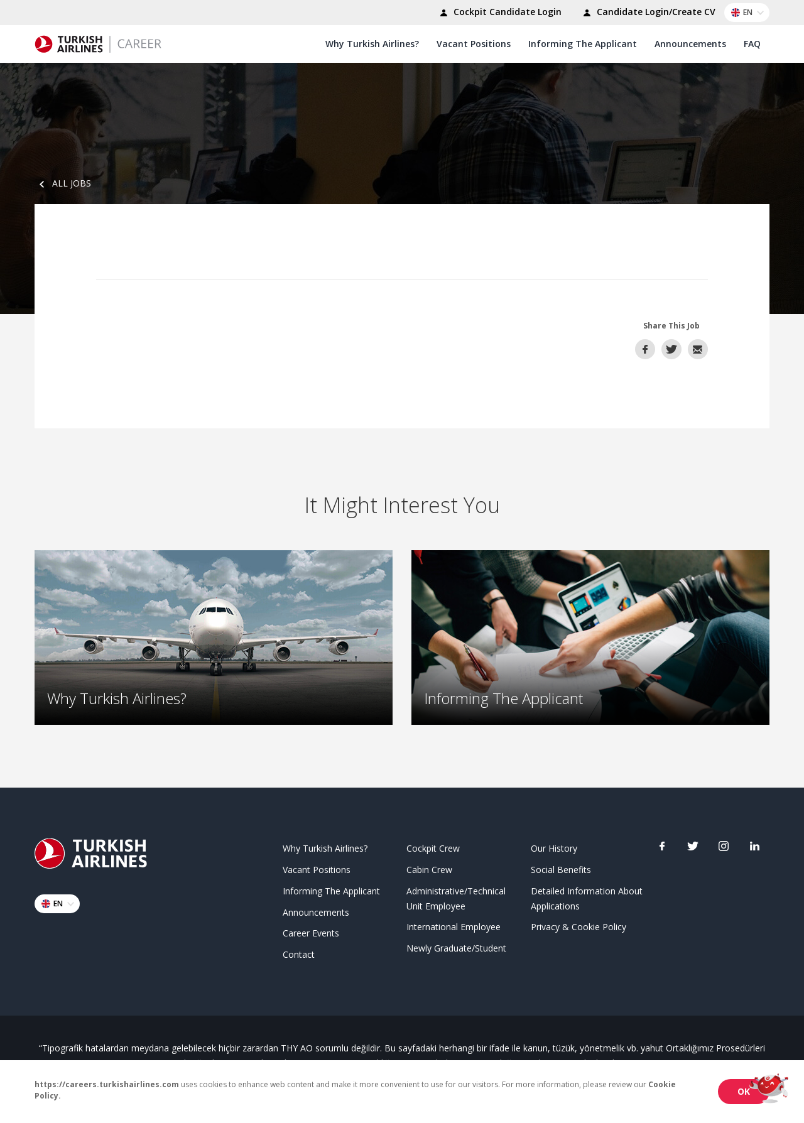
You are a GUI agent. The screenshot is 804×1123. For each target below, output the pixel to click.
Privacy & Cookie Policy (578, 925)
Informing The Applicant (582, 44)
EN (749, 12)
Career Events (311, 932)
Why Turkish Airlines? (372, 44)
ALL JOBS (63, 183)
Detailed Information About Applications (587, 896)
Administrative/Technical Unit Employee (456, 896)
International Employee (453, 925)
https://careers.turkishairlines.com (107, 1084)
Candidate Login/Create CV (647, 13)
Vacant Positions (474, 44)
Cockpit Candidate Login (499, 13)
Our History (554, 847)
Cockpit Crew (433, 847)
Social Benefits (561, 868)
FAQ (752, 44)
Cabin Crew (429, 868)
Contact (299, 953)
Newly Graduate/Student (456, 947)
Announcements (690, 44)
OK (743, 1091)
